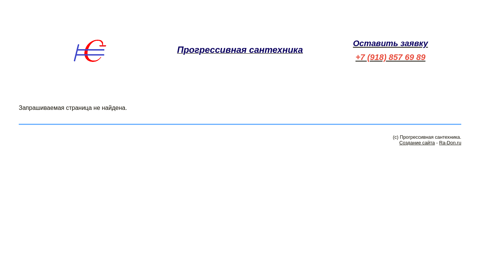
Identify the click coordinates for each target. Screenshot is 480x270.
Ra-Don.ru (450, 143)
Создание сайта (417, 143)
